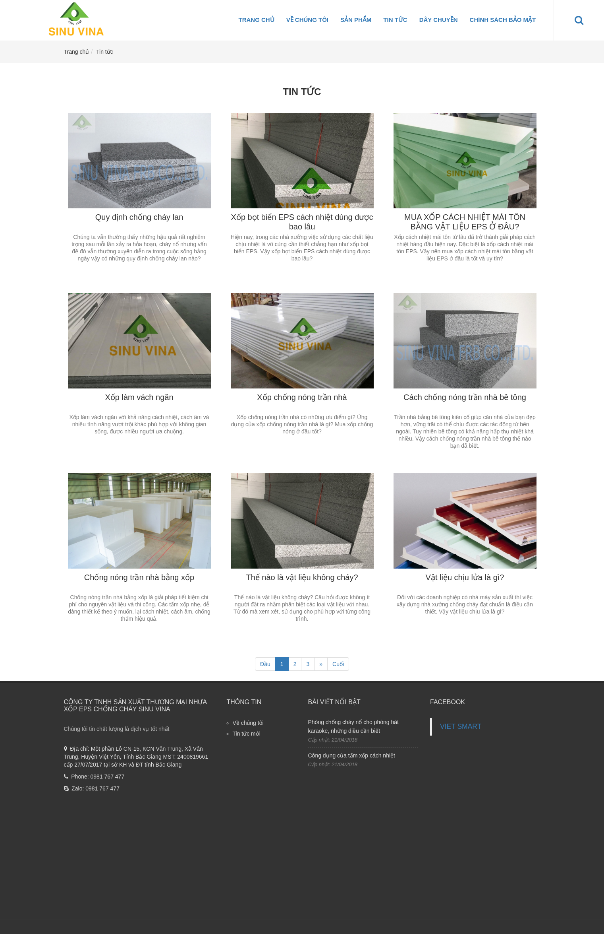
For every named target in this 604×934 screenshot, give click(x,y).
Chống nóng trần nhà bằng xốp (139, 577)
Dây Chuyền (438, 19)
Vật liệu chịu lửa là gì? (465, 577)
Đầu (265, 664)
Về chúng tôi (307, 19)
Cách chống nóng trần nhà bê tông (464, 397)
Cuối (338, 664)
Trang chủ (256, 19)
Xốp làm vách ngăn (139, 397)
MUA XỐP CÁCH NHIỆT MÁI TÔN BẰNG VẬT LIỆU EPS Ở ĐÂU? (464, 222)
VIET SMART (460, 726)
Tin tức (395, 19)
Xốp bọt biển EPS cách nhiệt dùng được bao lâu (302, 222)
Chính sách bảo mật (503, 19)
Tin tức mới (247, 733)
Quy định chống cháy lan (139, 217)
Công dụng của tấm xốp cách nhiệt (351, 755)
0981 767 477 (108, 776)
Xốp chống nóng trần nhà (302, 397)
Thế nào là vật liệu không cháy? (302, 577)
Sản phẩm (355, 19)
